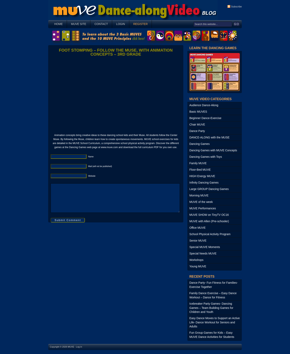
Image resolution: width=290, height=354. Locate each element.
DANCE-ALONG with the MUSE (209, 137)
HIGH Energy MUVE (202, 176)
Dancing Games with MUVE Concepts (213, 150)
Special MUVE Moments (204, 247)
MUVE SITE (78, 24)
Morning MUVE (199, 195)
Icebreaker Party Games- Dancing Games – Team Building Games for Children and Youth (211, 308)
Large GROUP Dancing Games (209, 189)
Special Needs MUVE (203, 253)
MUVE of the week (201, 201)
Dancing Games (199, 143)
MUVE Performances (202, 208)
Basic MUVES (198, 111)
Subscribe (236, 6)
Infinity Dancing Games (204, 182)
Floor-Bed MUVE (200, 169)
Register (140, 24)
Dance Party (197, 131)
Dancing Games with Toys (205, 156)
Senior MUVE (198, 240)
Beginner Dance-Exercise (205, 118)
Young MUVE (197, 266)
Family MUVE (198, 163)
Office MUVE (197, 227)
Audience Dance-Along (203, 105)
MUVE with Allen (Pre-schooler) (209, 221)
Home (58, 24)
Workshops (196, 260)
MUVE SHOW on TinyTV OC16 (209, 214)
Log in (79, 347)
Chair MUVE (197, 124)
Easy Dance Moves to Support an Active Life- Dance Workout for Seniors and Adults (214, 322)
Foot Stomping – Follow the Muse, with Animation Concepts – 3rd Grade (116, 52)
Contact (101, 24)
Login (120, 24)
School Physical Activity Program (210, 234)
